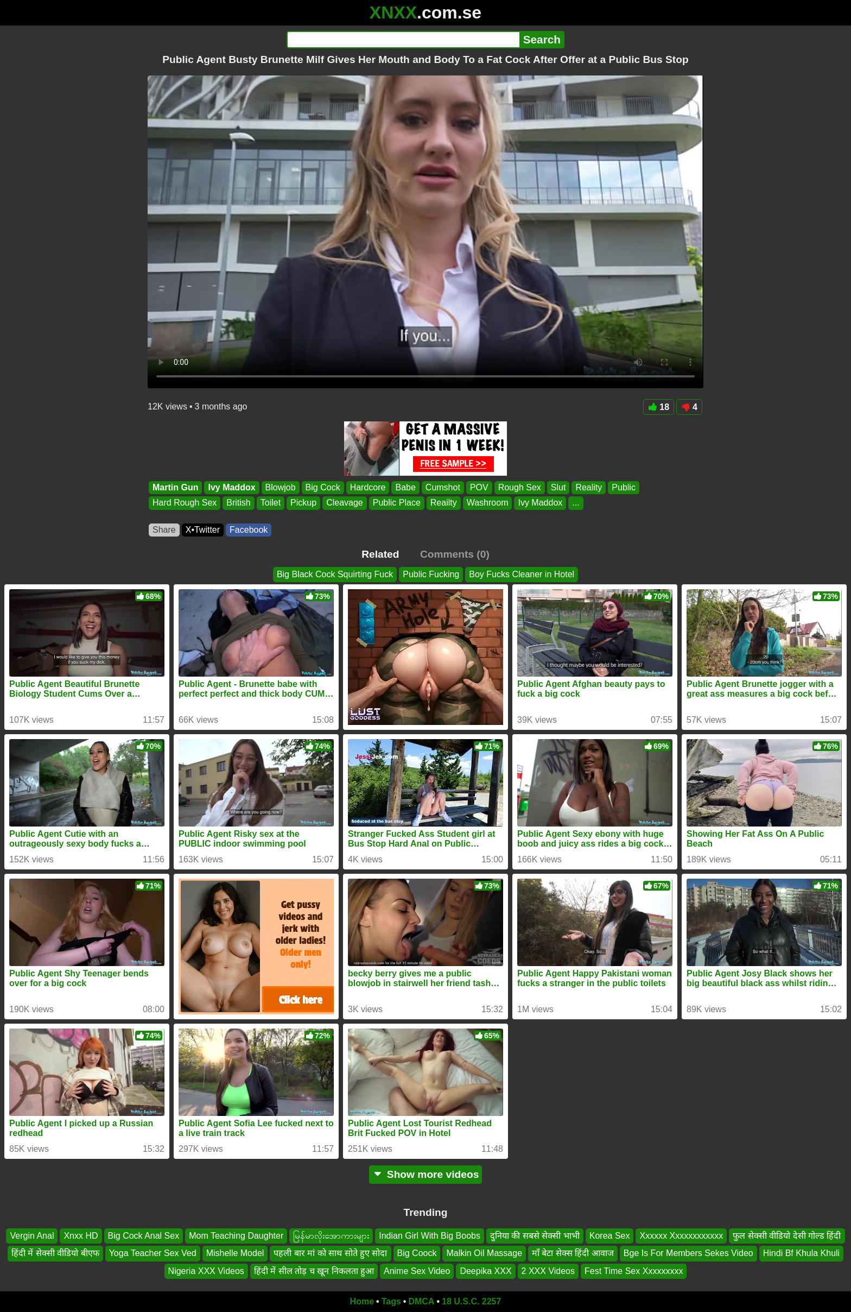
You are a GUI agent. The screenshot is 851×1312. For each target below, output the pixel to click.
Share (164, 529)
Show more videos (425, 1174)
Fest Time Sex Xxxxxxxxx (634, 1271)
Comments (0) (455, 554)
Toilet (271, 503)
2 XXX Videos (548, 1271)
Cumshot (443, 487)
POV (479, 487)
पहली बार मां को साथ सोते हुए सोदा (330, 1253)
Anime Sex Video (417, 1271)
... (575, 503)
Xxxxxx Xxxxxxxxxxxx (681, 1235)
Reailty (443, 503)
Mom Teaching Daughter (236, 1235)
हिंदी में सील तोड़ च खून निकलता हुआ (314, 1271)
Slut (558, 487)
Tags (391, 1301)
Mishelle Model (235, 1253)
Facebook (249, 529)
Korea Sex (609, 1235)
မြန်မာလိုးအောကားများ (331, 1235)
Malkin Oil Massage (484, 1253)
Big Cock (323, 487)
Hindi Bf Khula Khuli (801, 1253)
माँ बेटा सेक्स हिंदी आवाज (573, 1253)
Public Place (397, 503)
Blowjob (280, 487)
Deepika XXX (485, 1271)
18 (658, 407)
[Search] (403, 39)
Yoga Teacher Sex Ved (152, 1253)
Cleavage (344, 503)
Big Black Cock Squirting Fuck (335, 574)
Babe (405, 487)
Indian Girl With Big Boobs (429, 1235)
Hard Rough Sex (185, 503)
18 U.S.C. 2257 (471, 1301)
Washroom (488, 503)
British (238, 503)
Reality (588, 487)
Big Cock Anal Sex (144, 1235)
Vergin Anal (32, 1235)
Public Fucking (431, 574)
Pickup (303, 503)
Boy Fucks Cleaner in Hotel (521, 574)
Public (624, 487)
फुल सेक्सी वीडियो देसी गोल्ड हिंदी (787, 1235)
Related (380, 554)
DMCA (421, 1301)
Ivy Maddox (231, 487)
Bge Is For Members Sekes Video (688, 1253)
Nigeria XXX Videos (206, 1271)
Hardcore (368, 487)
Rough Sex (519, 487)
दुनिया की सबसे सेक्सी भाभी (535, 1235)
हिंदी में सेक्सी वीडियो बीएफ (55, 1253)
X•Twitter (203, 529)
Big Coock (417, 1253)
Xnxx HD (80, 1235)
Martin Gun (175, 487)
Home (362, 1301)
